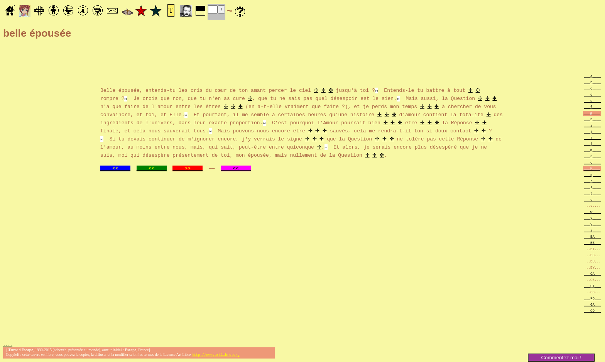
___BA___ (592, 236)
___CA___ (592, 273)
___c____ (592, 88)
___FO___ (592, 298)
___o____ (592, 162)
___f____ (592, 106)
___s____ (592, 186)
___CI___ (592, 285)
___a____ (592, 75)
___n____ (592, 156)
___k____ (592, 137)
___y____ (592, 224)
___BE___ (592, 242)
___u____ (592, 199)
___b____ (592, 82)
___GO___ (592, 310)
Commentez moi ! (561, 357)
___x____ (592, 217)
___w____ (592, 211)
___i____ (592, 125)
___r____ (592, 180)
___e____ (592, 100)
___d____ (592, 94)
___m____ (592, 149)
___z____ (592, 230)
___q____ (592, 174)
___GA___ (592, 304)
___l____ (592, 143)
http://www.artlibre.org (216, 355)
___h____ (592, 119)
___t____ (592, 193)
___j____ (592, 131)
